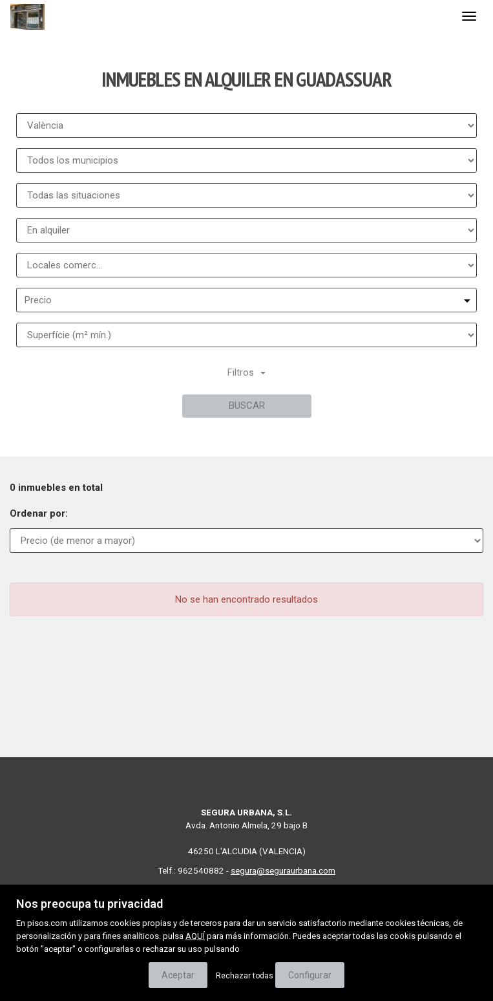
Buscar (247, 405)
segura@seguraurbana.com (283, 870)
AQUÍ (195, 936)
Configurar (309, 975)
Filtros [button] (246, 372)
